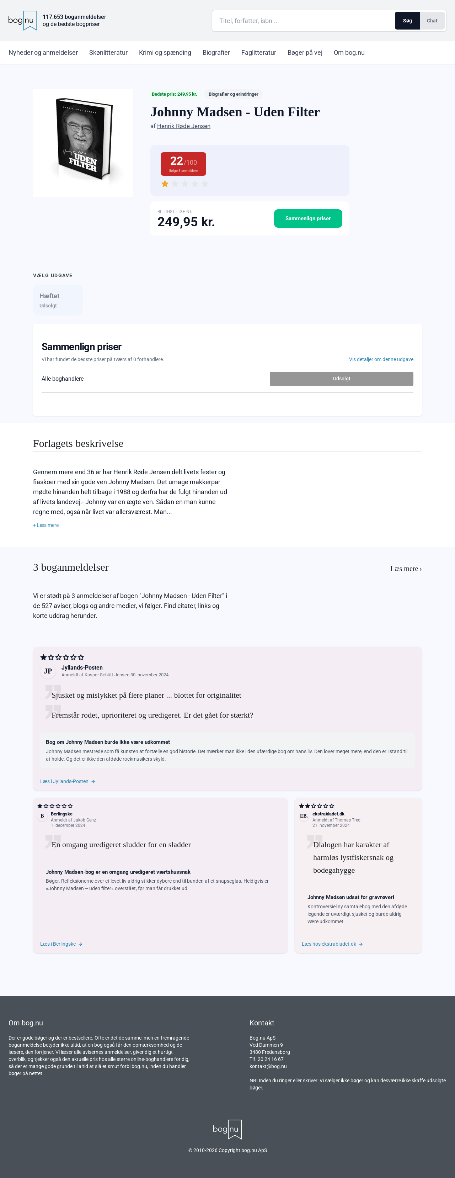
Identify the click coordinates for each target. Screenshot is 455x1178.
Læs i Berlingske (61, 944)
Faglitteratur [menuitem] (258, 52)
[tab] (58, 300)
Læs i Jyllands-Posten (68, 781)
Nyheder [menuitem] (43, 53)
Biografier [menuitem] (216, 52)
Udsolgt (341, 378)
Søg (407, 20)
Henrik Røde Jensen (183, 126)
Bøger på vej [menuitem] (305, 52)
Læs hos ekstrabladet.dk (332, 944)
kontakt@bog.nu (268, 1066)
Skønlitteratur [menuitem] (108, 52)
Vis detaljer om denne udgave (381, 359)
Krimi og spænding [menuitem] (165, 52)
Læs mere (406, 568)
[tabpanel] (227, 370)
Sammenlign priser (308, 218)
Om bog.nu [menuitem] (349, 52)
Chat (432, 20)
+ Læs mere (46, 525)
